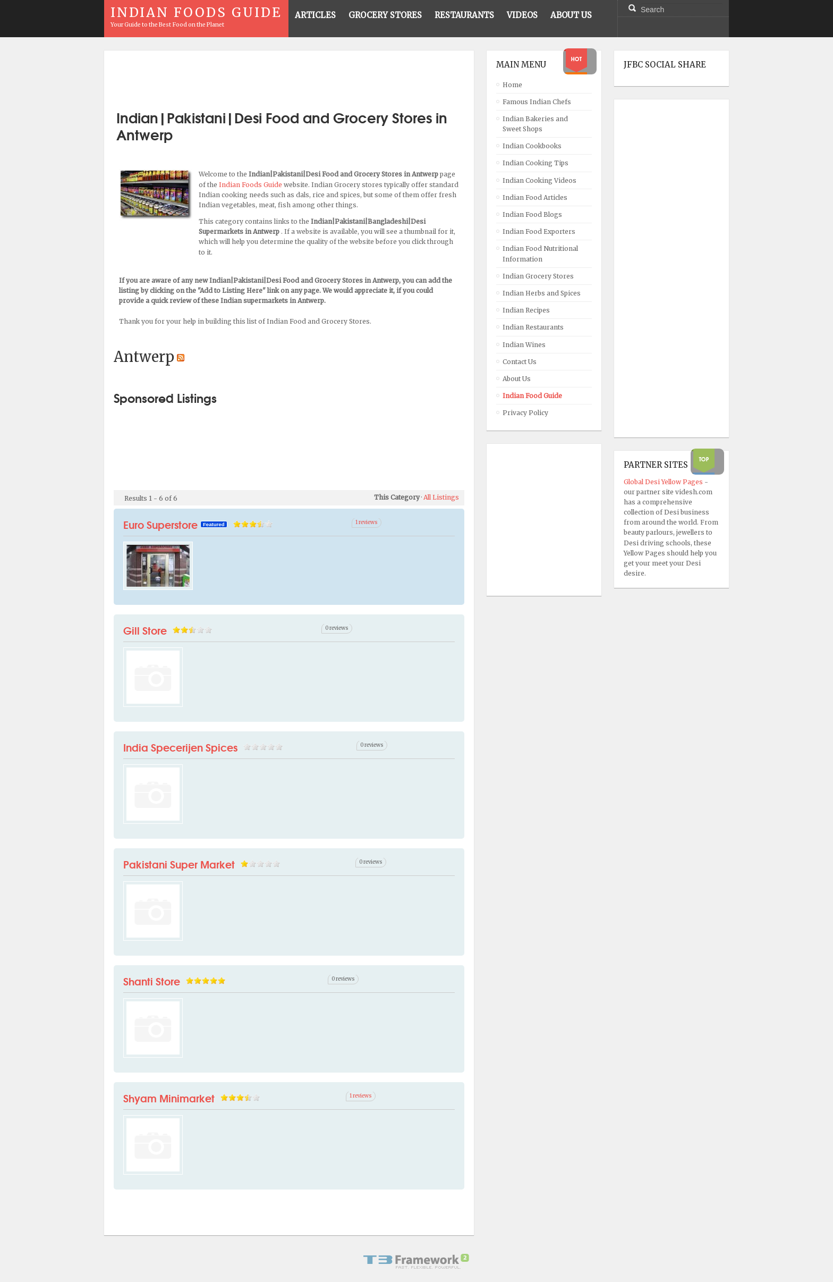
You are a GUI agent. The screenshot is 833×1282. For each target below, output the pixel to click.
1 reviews (366, 522)
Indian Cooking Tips (535, 163)
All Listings (441, 497)
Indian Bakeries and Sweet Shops (535, 124)
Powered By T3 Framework (416, 1261)
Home (512, 85)
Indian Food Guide (532, 396)
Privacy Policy (525, 413)
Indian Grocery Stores (538, 276)
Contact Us (520, 362)
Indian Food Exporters (539, 231)
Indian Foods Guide (251, 185)
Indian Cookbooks (532, 146)
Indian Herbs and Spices (542, 293)
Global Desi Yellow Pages (664, 482)
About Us (517, 379)
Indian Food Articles (535, 197)
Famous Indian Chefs (537, 102)
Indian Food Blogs (532, 214)
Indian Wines (524, 345)
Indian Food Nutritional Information (540, 253)
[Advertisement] (289, 76)
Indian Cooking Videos (539, 180)
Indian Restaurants (533, 327)
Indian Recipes (526, 310)
